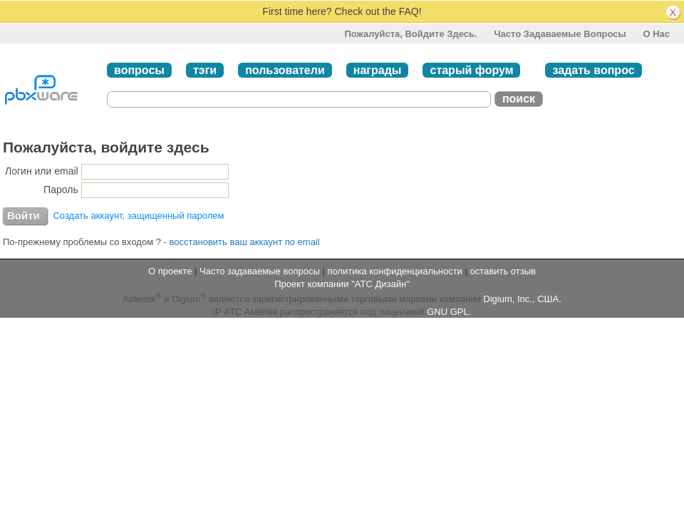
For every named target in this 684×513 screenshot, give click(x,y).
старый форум (471, 70)
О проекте (170, 271)
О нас (656, 33)
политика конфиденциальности (394, 271)
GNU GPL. (449, 311)
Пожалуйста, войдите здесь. (410, 33)
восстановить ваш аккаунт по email (245, 242)
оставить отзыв (503, 271)
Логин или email (41, 171)
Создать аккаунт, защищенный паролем (138, 215)
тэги (205, 70)
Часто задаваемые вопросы (560, 33)
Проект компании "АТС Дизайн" (342, 284)
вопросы (139, 70)
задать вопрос (593, 70)
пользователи (285, 70)
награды (377, 70)
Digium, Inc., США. (522, 299)
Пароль (60, 189)
